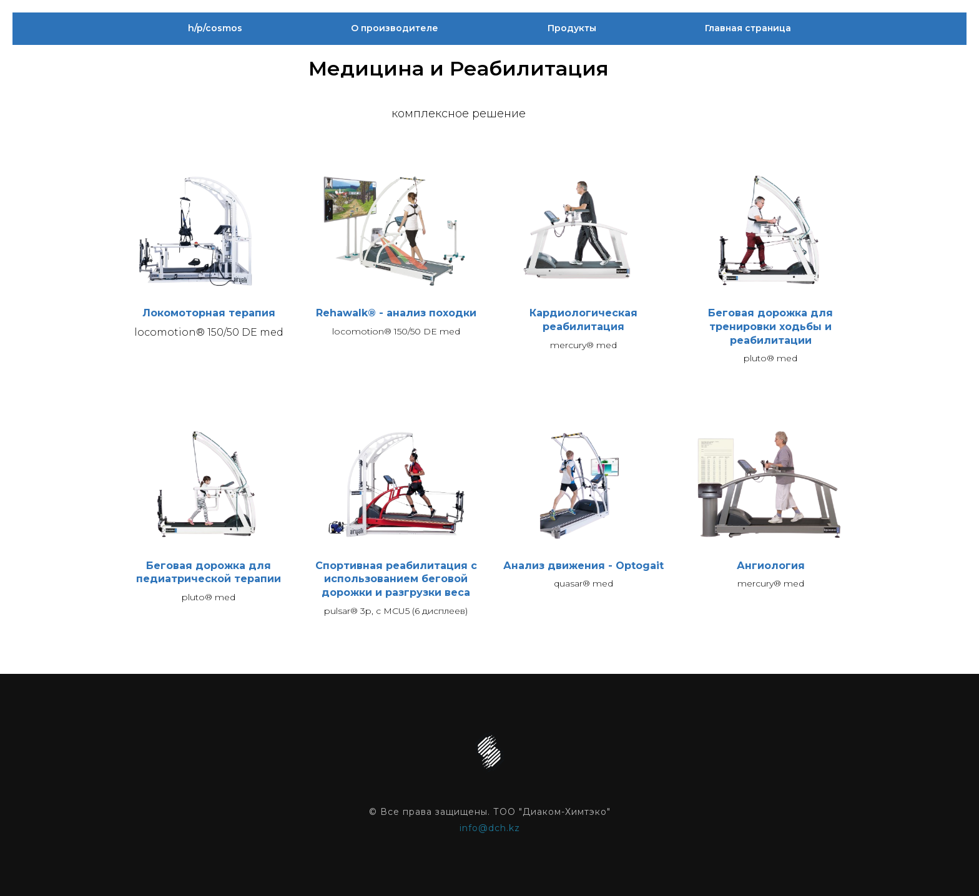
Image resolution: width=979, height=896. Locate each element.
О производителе (394, 28)
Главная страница (748, 28)
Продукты (572, 28)
